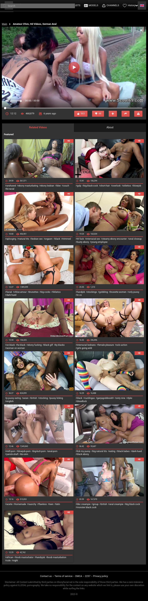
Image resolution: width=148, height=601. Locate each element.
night (15, 560)
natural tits (23, 239)
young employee (99, 242)
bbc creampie (83, 504)
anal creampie (116, 504)
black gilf (48, 345)
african (9, 557)
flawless (43, 504)
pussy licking (56, 398)
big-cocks (45, 292)
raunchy (32, 504)
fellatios (57, 292)
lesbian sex (37, 239)
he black (21, 345)
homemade (20, 504)
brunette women (118, 292)
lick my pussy (83, 451)
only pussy (134, 292)
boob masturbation (56, 557)
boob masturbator (25, 557)
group (96, 504)
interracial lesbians (86, 345)
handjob (81, 292)
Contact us (46, 576)
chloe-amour (20, 292)
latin (58, 504)
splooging (11, 239)
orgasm (49, 239)
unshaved (11, 185)
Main (4, 24)
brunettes (33, 292)
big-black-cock (91, 185)
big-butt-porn (39, 451)
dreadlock (82, 401)
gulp (79, 185)
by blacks (59, 345)
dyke (129, 398)
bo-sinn (24, 454)
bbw (58, 185)
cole (8, 560)
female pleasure (106, 345)
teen (51, 504)
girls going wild (84, 348)
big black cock (133, 504)
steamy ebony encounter (114, 239)
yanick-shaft (12, 454)
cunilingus (90, 398)
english (9, 401)
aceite (9, 504)
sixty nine (120, 398)
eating (112, 451)
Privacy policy (100, 576)
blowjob (137, 185)
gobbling (103, 292)
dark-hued (11, 295)
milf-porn (10, 451)
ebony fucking (35, 345)
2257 (87, 576)
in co (79, 295)
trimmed (66, 239)
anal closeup (135, 239)
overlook (116, 185)
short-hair (105, 185)
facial (9, 292)
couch (66, 185)
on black (10, 345)
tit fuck (80, 239)
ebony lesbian (47, 185)
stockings (92, 292)
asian (26, 398)
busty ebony (83, 242)
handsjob (40, 557)
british (34, 398)
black (57, 239)
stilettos (127, 185)
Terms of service (64, 576)
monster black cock (87, 507)
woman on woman (15, 348)
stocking (43, 398)
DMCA (78, 576)
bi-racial (10, 189)
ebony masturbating (28, 185)
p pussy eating (13, 398)
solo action (121, 345)
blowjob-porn (24, 451)
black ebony (83, 454)
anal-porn (52, 451)
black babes (124, 451)
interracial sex (93, 239)
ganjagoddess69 (105, 398)
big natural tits (100, 451)
